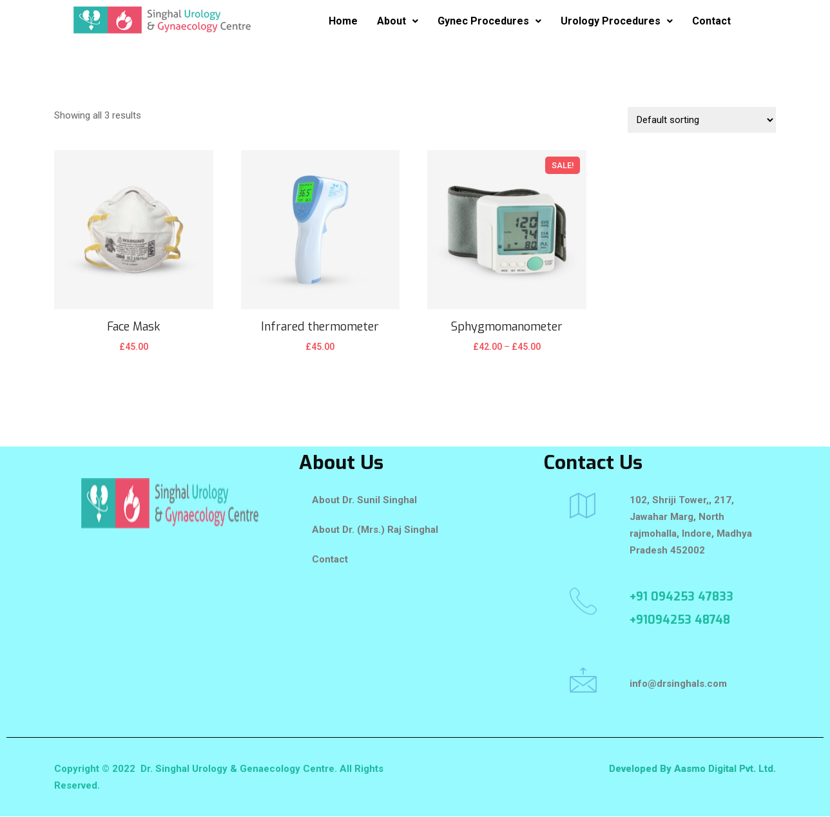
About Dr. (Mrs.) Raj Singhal (375, 529)
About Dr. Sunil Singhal (364, 500)
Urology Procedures (617, 21)
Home (343, 21)
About (397, 21)
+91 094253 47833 (681, 596)
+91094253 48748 (680, 620)
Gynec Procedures (489, 21)
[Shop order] (702, 120)
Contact (711, 21)
